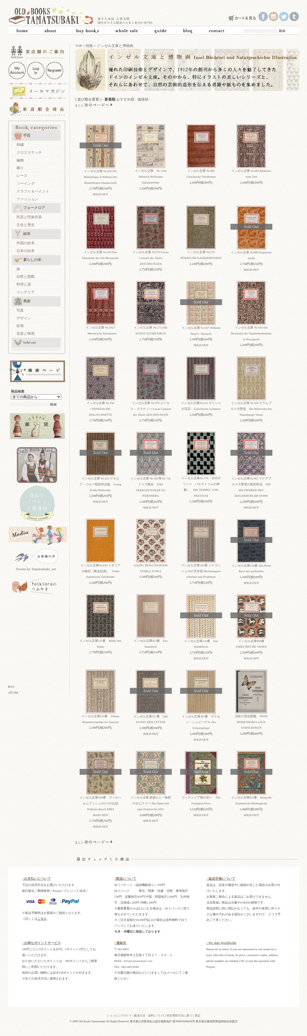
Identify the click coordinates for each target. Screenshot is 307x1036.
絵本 (22, 234)
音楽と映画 (25, 333)
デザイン (23, 318)
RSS (11, 687)
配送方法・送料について (149, 1015)
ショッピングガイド (119, 1015)
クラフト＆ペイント (32, 191)
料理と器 (23, 284)
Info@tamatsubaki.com (137, 961)
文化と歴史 (25, 225)
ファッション (27, 199)
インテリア (25, 292)
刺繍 (20, 144)
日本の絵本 (25, 251)
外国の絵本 (25, 243)
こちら (42, 918)
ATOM (13, 692)
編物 (20, 160)
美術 (22, 301)
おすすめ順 (125, 99)
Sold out (25, 343)
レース (21, 176)
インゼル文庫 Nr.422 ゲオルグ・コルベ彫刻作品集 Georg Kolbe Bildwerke (100, 484)
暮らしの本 (27, 260)
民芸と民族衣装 (29, 217)
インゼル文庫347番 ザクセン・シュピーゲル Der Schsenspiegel (201, 722)
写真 (20, 310)
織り (20, 168)
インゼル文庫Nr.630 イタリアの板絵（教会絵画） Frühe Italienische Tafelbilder (100, 571)
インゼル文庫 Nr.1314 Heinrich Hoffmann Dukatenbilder (150, 176)
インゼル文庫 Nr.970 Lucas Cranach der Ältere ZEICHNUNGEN (150, 257)
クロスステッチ (29, 152)
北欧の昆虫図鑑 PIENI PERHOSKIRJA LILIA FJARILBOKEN (251, 722)
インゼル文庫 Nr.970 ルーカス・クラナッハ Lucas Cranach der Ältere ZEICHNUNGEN (150, 408)
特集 (89, 46)
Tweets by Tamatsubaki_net (36, 569)
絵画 (20, 326)
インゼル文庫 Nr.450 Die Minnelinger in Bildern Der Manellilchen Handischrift (100, 176)
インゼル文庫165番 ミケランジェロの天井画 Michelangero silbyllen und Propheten (201, 571)
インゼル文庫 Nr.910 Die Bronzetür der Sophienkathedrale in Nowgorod (251, 333)
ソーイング (25, 183)
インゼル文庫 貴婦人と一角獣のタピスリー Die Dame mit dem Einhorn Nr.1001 (150, 803)
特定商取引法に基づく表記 (183, 1015)
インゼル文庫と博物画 (115, 46)
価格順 (142, 99)
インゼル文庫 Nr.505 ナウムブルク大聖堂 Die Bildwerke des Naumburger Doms (251, 408)
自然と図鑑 (25, 276)
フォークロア (29, 208)
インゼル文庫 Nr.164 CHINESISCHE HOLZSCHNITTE (100, 408)
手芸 (22, 136)
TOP (78, 46)
